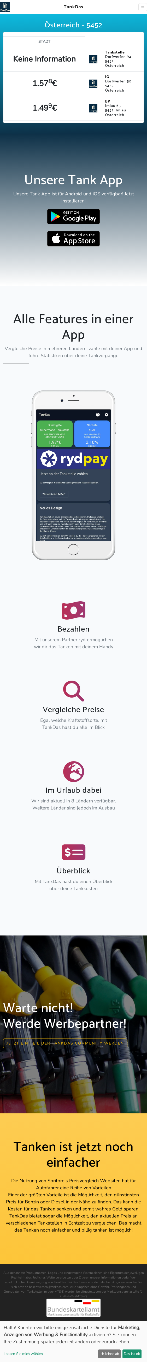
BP (107, 101)
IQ (107, 77)
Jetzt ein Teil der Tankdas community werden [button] (65, 1043)
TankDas (72, 7)
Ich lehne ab (109, 1353)
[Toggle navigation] (142, 7)
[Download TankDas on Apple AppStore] (73, 239)
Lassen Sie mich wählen (23, 1353)
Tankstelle (115, 52)
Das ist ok (132, 1353)
